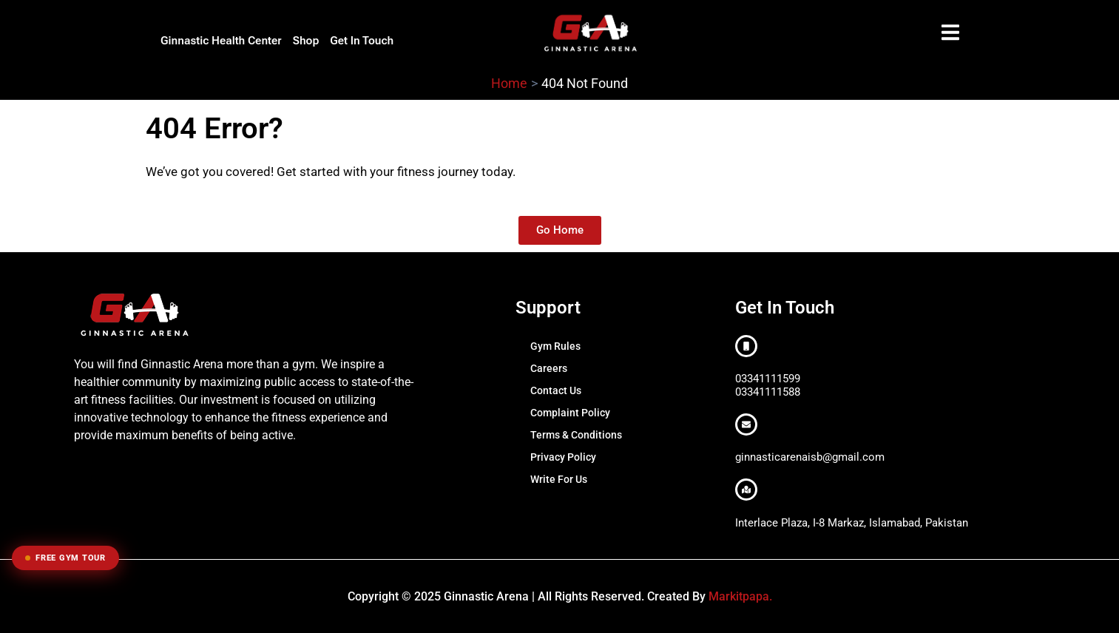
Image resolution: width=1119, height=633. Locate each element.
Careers (548, 368)
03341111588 (767, 392)
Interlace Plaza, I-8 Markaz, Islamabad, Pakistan (851, 522)
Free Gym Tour (65, 558)
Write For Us (558, 479)
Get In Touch (361, 40)
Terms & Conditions (576, 435)
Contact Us (555, 390)
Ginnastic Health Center (221, 40)
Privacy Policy (563, 457)
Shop (306, 40)
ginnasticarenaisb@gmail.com (810, 457)
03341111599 (767, 378)
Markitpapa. (740, 596)
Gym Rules (555, 346)
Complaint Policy (570, 413)
